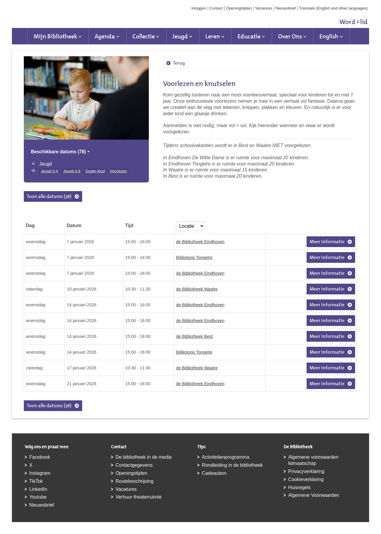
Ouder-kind (95, 171)
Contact (216, 8)
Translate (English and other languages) (333, 8)
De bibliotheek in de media (143, 457)
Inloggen (198, 8)
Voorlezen (118, 171)
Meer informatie (327, 241)
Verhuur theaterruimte (138, 496)
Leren (212, 36)
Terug (179, 63)
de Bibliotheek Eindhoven (200, 241)
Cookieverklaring (306, 479)
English (328, 36)
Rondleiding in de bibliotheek (232, 465)
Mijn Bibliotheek (55, 36)
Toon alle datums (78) (49, 196)
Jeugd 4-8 (72, 171)
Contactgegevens (134, 465)
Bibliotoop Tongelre (194, 257)
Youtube (37, 496)
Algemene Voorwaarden (313, 495)
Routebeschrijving (134, 481)
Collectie (143, 36)
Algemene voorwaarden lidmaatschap (313, 460)
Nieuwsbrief (286, 8)
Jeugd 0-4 (49, 171)
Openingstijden (239, 8)
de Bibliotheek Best (194, 336)
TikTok (36, 481)
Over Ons (290, 36)
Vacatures (263, 8)
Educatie (249, 36)
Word (353, 23)
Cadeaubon (214, 473)
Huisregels (299, 487)
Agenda (105, 36)
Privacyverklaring (306, 471)
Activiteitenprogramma (225, 457)
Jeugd (180, 36)
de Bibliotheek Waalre (197, 289)
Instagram (39, 473)
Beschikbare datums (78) (61, 151)
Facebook (39, 457)
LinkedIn (38, 489)
